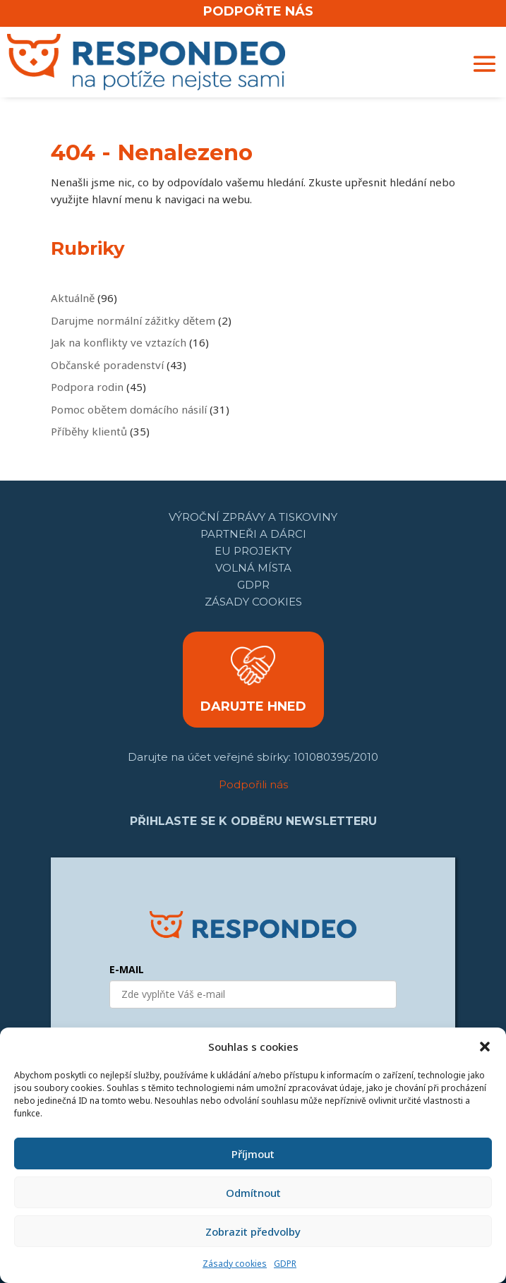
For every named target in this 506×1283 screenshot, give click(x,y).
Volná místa (253, 567)
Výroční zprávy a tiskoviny (253, 517)
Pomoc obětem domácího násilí (129, 409)
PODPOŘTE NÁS (258, 11)
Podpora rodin (87, 387)
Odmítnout (253, 1193)
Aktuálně (73, 298)
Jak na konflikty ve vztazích (118, 342)
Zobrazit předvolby (253, 1231)
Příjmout (253, 1154)
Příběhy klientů (89, 431)
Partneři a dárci (253, 534)
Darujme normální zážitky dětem (133, 320)
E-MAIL (126, 969)
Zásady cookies (235, 1264)
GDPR (285, 1264)
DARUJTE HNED (253, 706)
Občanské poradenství (107, 365)
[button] (485, 1047)
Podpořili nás (253, 784)
